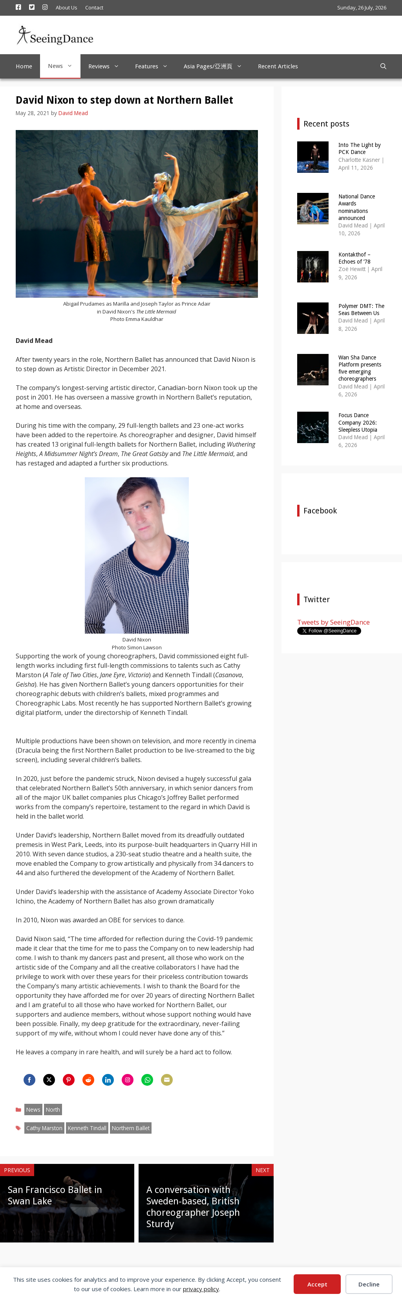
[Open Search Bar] (383, 66)
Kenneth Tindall (87, 1128)
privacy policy (201, 1289)
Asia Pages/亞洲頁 (217, 66)
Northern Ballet (131, 1128)
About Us (66, 7)
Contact (94, 7)
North (53, 1109)
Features (155, 66)
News (64, 66)
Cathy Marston (44, 1128)
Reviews (107, 66)
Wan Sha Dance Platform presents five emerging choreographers (359, 368)
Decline (369, 1284)
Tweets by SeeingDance (333, 622)
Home (24, 66)
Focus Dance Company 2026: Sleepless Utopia (357, 422)
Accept (317, 1284)
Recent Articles (278, 66)
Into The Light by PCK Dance (359, 148)
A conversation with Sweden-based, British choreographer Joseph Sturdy (193, 1206)
